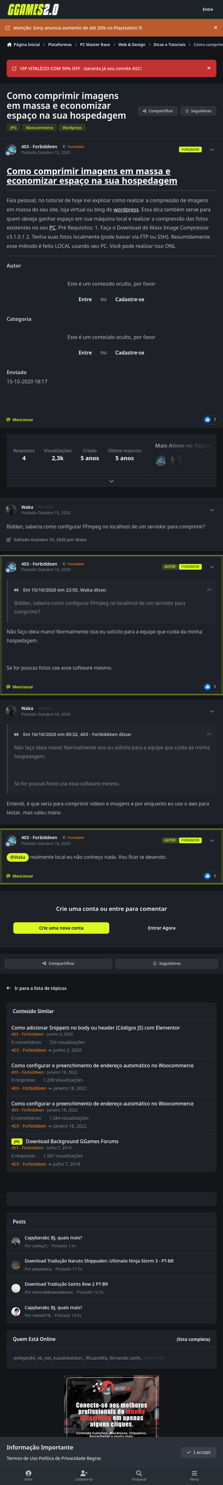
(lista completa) (193, 1339)
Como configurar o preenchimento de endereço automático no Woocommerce (102, 1066)
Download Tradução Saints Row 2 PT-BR (66, 1284)
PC (52, 227)
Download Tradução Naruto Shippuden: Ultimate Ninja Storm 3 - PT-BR (99, 1261)
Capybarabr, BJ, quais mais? (53, 1238)
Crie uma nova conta (61, 928)
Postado (64, 1246)
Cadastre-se (129, 299)
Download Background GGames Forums (72, 1141)
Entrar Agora (161, 928)
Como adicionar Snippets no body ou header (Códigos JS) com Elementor (95, 1027)
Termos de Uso (22, 1458)
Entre (85, 299)
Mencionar (19, 419)
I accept (199, 1452)
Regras (94, 1458)
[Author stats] (212, 149)
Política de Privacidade (62, 1458)
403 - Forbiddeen (39, 146)
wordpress (126, 209)
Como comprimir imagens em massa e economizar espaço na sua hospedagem (92, 175)
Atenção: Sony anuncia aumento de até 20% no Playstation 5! (73, 28)
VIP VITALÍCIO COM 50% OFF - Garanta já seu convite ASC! (77, 68)
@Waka (17, 857)
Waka (27, 507)
